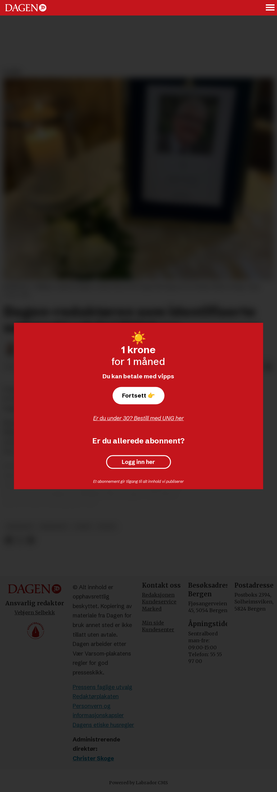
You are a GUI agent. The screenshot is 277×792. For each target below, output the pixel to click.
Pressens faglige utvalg (102, 687)
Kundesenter (158, 629)
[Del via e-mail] (268, 367)
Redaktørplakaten (96, 696)
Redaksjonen (158, 595)
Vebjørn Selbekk (35, 612)
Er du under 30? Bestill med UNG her (138, 418)
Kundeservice (159, 601)
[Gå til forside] (26, 7)
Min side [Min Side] (153, 623)
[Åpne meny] (270, 8)
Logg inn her (138, 462)
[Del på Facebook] (8, 540)
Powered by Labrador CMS (138, 782)
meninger (20, 526)
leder (82, 526)
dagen (106, 526)
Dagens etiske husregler (103, 724)
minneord (53, 526)
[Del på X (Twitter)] (20, 540)
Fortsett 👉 (138, 395)
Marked (151, 609)
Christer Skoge (93, 758)
